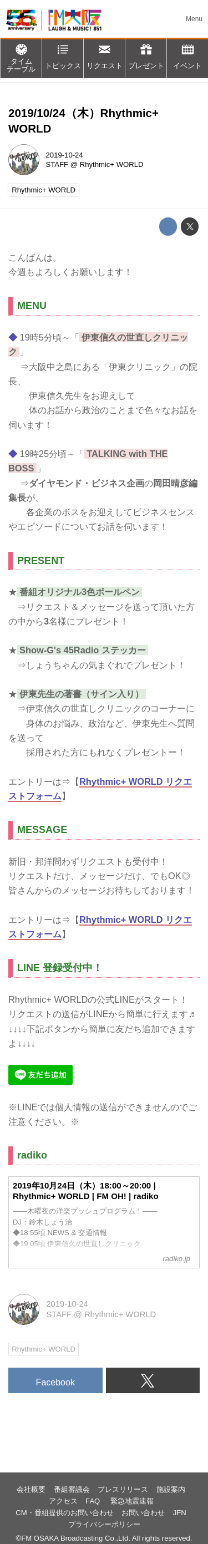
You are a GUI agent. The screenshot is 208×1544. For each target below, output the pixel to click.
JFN (179, 1513)
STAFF (57, 164)
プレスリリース (123, 1489)
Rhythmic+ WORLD (112, 164)
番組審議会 (72, 1489)
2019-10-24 (64, 155)
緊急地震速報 (132, 1501)
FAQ (93, 1501)
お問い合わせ (143, 1513)
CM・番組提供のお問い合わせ (64, 1513)
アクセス (63, 1501)
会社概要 (31, 1489)
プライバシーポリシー (104, 1524)
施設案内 (170, 1489)
